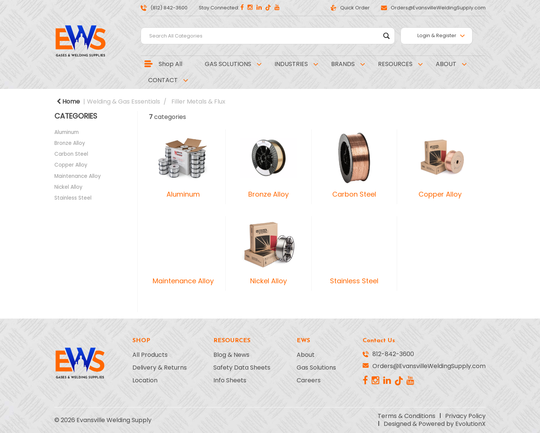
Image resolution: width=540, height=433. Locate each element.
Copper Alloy (70, 164)
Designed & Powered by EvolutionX (435, 424)
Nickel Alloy (68, 187)
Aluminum (66, 132)
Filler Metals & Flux (198, 101)
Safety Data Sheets (241, 368)
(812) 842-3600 (164, 7)
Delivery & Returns (159, 368)
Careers (309, 380)
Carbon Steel (71, 154)
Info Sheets (229, 380)
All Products (150, 355)
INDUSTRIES (291, 64)
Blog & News (231, 355)
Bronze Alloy (69, 143)
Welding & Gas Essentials (123, 101)
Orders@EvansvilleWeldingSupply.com (433, 7)
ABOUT (446, 64)
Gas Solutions (316, 368)
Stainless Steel (73, 197)
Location (145, 380)
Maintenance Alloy (77, 176)
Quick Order (350, 7)
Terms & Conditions (406, 416)
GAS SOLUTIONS (228, 64)
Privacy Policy (465, 416)
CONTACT (163, 80)
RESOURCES (395, 64)
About (306, 355)
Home (68, 101)
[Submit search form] (386, 35)
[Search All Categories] (268, 35)
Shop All (170, 64)
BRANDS (343, 64)
